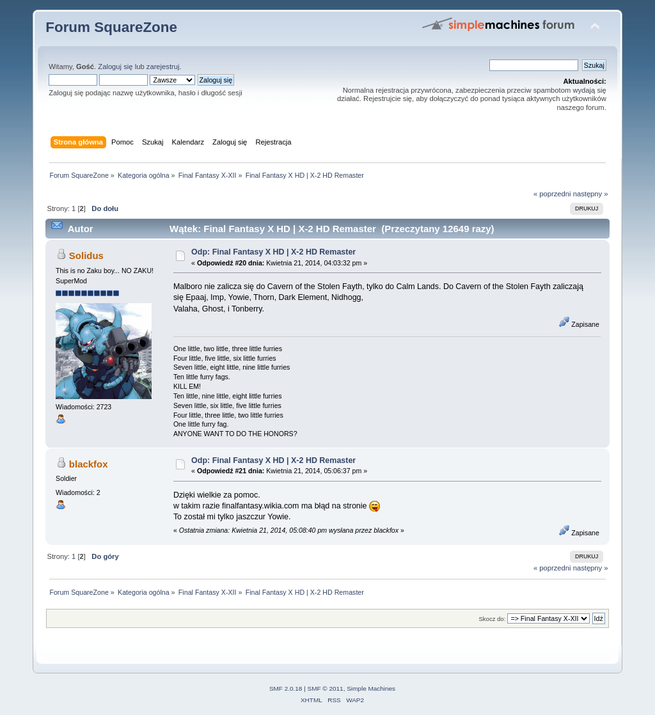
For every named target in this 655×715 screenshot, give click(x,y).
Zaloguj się (115, 66)
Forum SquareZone (111, 27)
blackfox (88, 464)
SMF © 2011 (325, 688)
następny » (590, 194)
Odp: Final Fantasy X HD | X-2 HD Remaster (273, 252)
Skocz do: (491, 618)
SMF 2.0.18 (286, 688)
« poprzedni (552, 194)
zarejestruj (163, 66)
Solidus (86, 255)
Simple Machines (371, 688)
